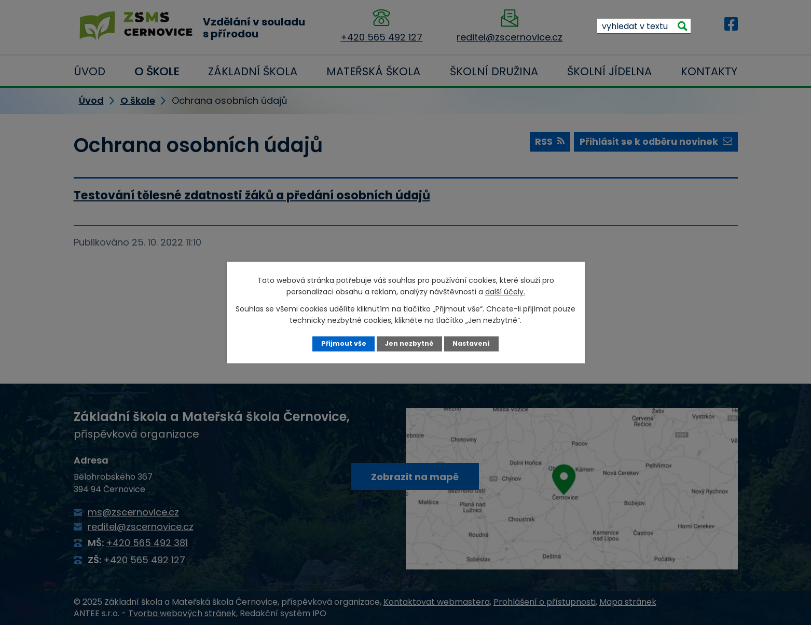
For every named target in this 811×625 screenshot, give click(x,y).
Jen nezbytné (409, 343)
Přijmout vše (343, 343)
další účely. (505, 292)
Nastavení (471, 343)
